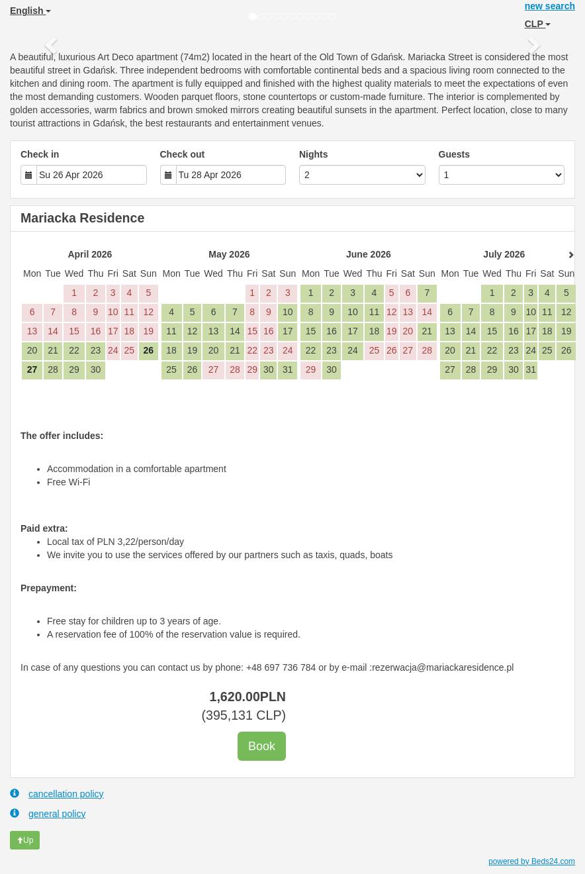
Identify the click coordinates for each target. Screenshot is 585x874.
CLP (538, 24)
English (30, 10)
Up (25, 840)
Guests (454, 154)
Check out (182, 154)
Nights (313, 154)
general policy (47, 813)
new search (550, 6)
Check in (40, 154)
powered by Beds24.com (531, 861)
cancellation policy (57, 793)
